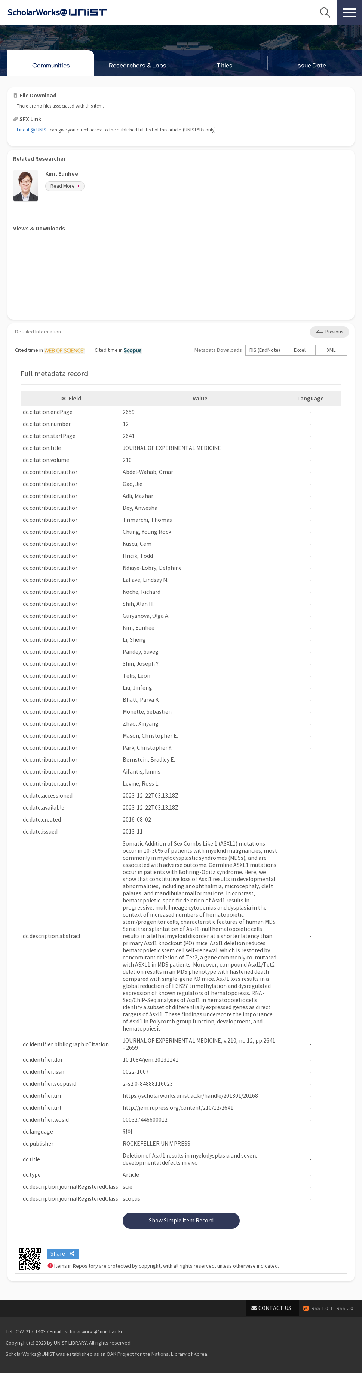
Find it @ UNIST (33, 130)
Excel (300, 350)
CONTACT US (274, 1308)
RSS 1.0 (320, 1308)
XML (331, 350)
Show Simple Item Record (181, 1220)
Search (325, 12)
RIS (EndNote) (264, 350)
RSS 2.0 (345, 1308)
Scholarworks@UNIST (69, 12)
